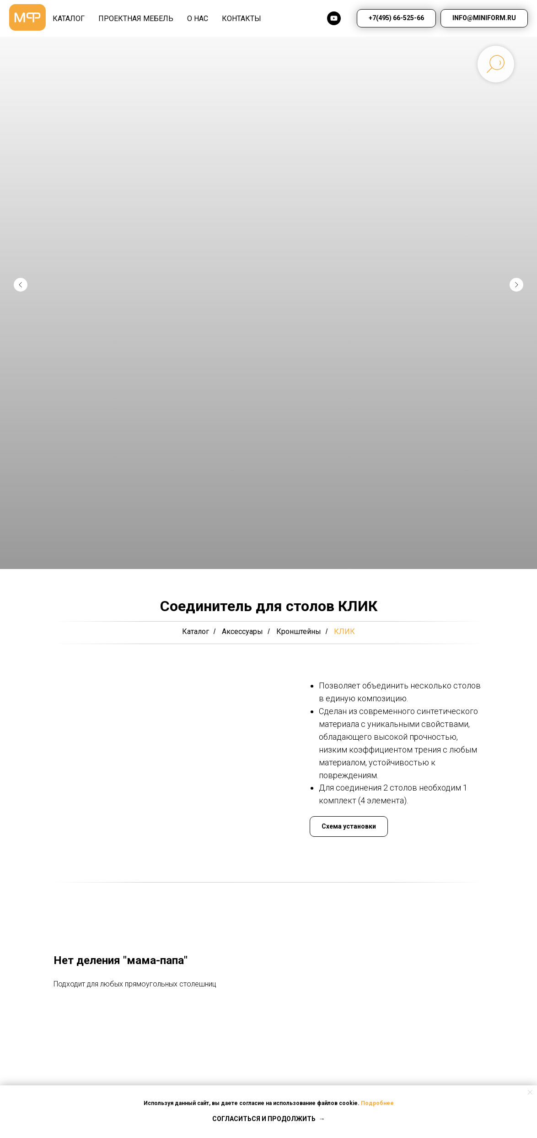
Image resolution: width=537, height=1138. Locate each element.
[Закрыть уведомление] (530, 1092)
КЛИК (344, 631)
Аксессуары (242, 631)
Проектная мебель (135, 18)
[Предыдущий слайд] (20, 285)
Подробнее (377, 1103)
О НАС (197, 18)
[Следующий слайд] (516, 285)
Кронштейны (298, 631)
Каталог (195, 631)
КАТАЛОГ (69, 18)
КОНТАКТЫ (241, 18)
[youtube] (334, 18)
